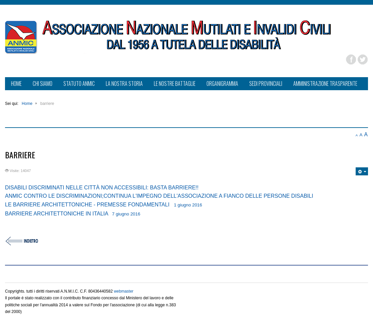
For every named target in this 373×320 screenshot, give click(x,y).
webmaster (123, 291)
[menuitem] (16, 84)
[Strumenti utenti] (362, 171)
